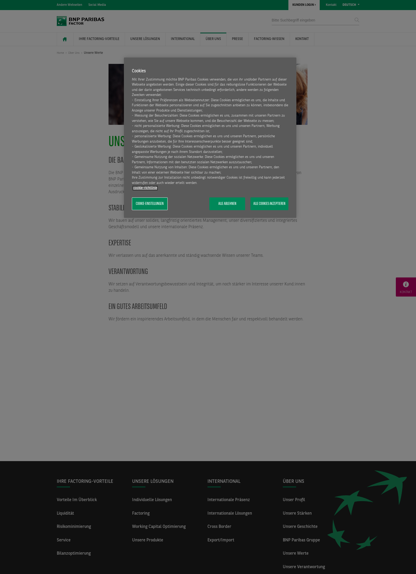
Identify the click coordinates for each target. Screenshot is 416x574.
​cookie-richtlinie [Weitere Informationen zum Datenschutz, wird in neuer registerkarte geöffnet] (145, 188)
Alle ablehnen (227, 204)
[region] (210, 138)
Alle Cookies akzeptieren (269, 204)
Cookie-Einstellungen (150, 204)
